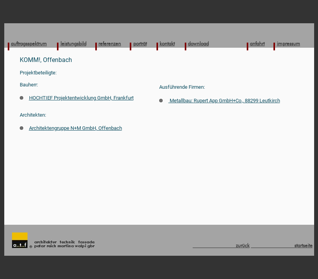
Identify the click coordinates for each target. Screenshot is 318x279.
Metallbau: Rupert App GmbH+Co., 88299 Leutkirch (219, 100)
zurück (221, 245)
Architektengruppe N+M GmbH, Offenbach (71, 128)
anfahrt (257, 43)
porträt (140, 43)
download (198, 43)
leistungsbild (73, 43)
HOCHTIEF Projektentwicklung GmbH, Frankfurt (77, 98)
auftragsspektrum (29, 43)
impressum (288, 43)
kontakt (167, 43)
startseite (282, 245)
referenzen (109, 43)
